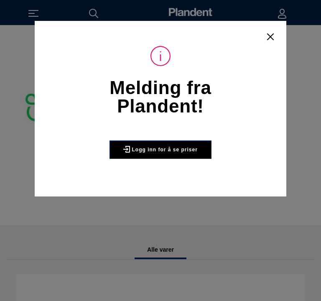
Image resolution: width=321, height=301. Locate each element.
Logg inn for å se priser (160, 149)
